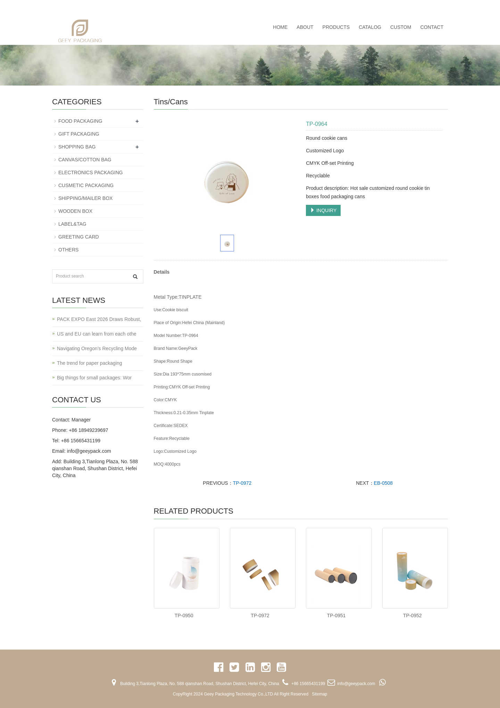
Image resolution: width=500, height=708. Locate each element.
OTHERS (68, 249)
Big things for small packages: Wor (94, 377)
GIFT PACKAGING (78, 134)
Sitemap (319, 694)
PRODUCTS (336, 27)
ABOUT (305, 27)
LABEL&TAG (72, 224)
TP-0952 (412, 615)
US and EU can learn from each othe (96, 334)
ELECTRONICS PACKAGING (90, 172)
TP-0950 (184, 615)
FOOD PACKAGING (80, 121)
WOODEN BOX (75, 211)
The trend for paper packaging (89, 363)
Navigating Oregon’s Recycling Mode (97, 348)
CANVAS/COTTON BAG (84, 159)
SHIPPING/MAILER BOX (85, 198)
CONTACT (431, 27)
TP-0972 (242, 483)
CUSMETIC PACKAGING (86, 185)
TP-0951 (336, 615)
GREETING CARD (78, 237)
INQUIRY (323, 210)
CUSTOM (400, 27)
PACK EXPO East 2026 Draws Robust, (99, 319)
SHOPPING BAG (76, 147)
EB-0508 (383, 483)
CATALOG (370, 27)
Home (280, 27)
